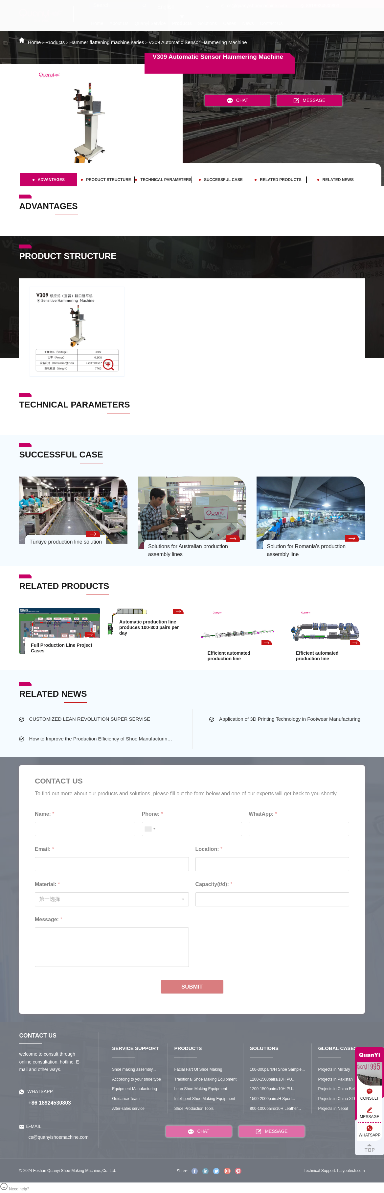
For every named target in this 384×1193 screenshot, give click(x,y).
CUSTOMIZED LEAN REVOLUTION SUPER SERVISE (89, 719)
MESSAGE (309, 100)
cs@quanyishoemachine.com (254, 5)
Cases (229, 23)
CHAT (237, 100)
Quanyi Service (150, 23)
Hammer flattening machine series (106, 42)
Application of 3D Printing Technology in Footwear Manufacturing (289, 719)
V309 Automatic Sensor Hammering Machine (197, 42)
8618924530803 (320, 5)
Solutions (207, 23)
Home (97, 23)
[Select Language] (183, 7)
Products (182, 23)
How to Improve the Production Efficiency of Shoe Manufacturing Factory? (101, 738)
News (248, 23)
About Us (118, 23)
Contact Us (271, 23)
